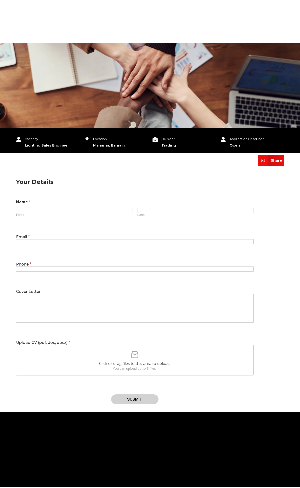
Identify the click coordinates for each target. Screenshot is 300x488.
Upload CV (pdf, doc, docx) (43, 342)
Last (141, 215)
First (20, 215)
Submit (134, 399)
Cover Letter (28, 291)
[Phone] (135, 269)
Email (23, 237)
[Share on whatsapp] (271, 160)
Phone (23, 264)
